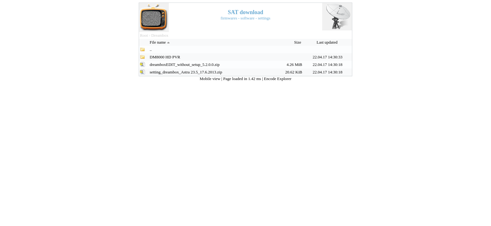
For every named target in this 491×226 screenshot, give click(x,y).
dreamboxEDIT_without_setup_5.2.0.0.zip (185, 64)
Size (298, 42)
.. (151, 49)
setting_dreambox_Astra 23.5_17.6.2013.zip (186, 72)
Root (144, 35)
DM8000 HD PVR (165, 57)
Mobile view (210, 78)
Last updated (328, 42)
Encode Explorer (278, 78)
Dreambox (159, 35)
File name (160, 42)
